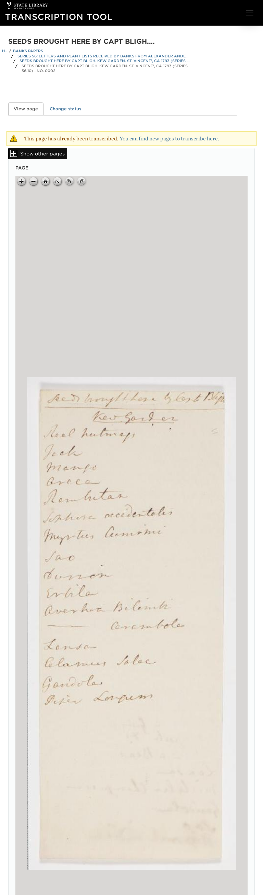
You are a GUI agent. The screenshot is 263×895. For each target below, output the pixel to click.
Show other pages (42, 153)
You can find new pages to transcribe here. (169, 138)
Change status (65, 108)
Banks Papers (28, 51)
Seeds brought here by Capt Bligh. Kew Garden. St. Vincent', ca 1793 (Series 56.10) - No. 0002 (105, 68)
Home (4, 51)
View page (28, 108)
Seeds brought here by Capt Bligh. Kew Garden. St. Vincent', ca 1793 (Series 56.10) (105, 60)
